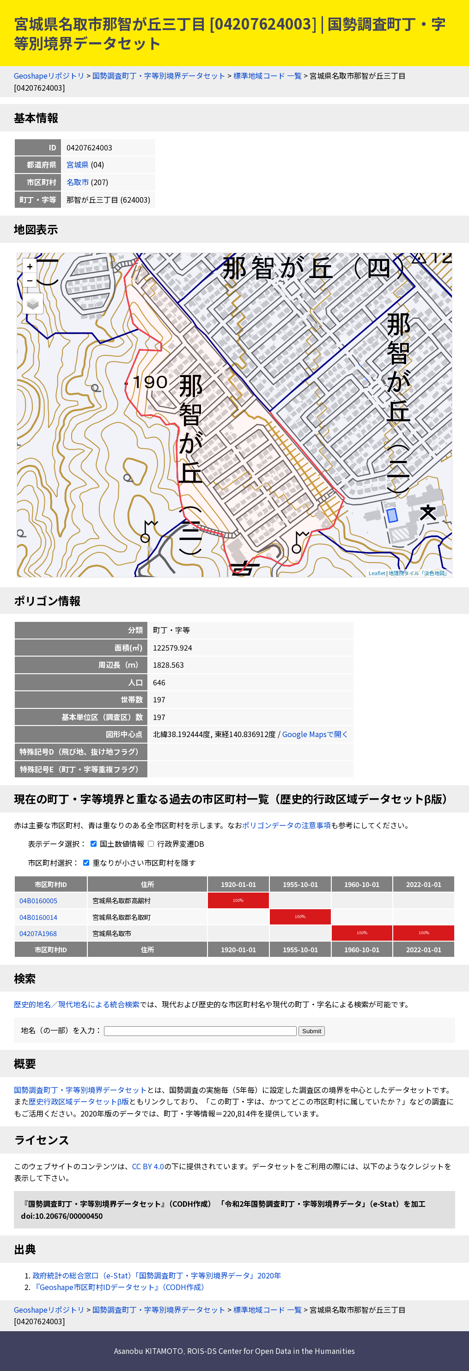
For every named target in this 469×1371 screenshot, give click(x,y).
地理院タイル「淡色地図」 (419, 573)
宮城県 (78, 164)
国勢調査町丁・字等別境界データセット (158, 75)
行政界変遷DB (176, 843)
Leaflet (377, 573)
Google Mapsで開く (315, 733)
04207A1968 (38, 933)
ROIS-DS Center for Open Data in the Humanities (271, 1350)
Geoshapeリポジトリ (49, 75)
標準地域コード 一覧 (267, 75)
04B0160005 (38, 900)
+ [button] (30, 266)
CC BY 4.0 (148, 1166)
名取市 (78, 181)
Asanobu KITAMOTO (148, 1350)
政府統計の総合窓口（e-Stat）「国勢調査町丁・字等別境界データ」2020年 (156, 1275)
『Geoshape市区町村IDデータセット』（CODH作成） (120, 1286)
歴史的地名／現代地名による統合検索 (77, 1004)
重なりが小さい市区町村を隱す (137, 862)
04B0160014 (38, 917)
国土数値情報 (116, 843)
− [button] (30, 280)
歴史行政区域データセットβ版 (79, 1101)
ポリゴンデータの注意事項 (286, 825)
